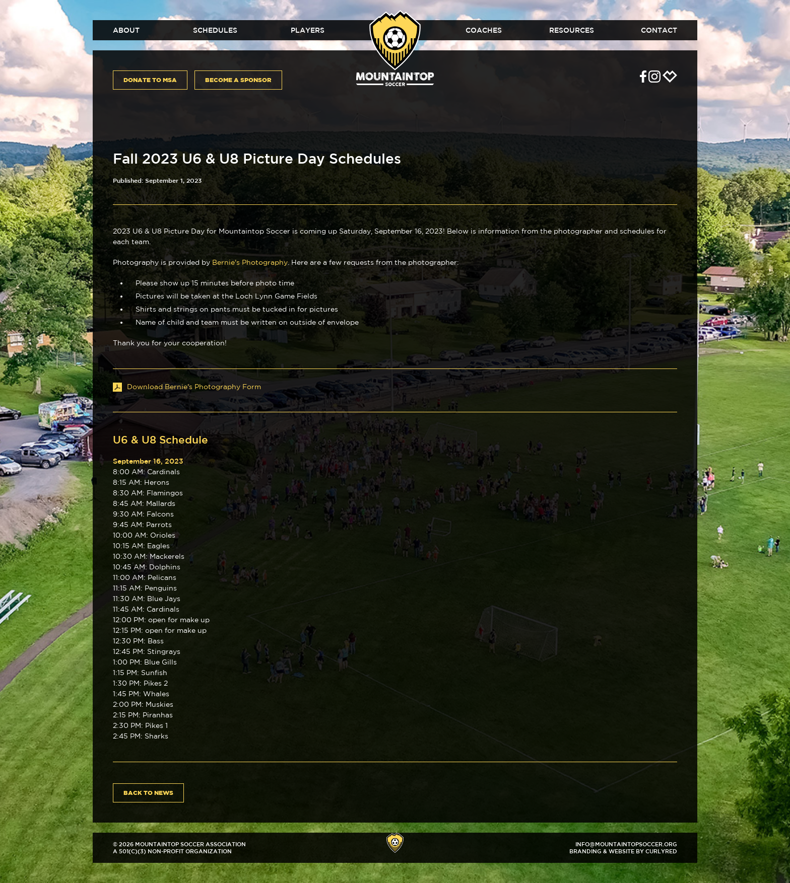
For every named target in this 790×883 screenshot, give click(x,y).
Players (307, 30)
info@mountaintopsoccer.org (626, 844)
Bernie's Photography (250, 262)
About (126, 30)
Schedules (215, 30)
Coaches (484, 30)
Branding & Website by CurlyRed (623, 851)
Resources (571, 30)
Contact (659, 30)
